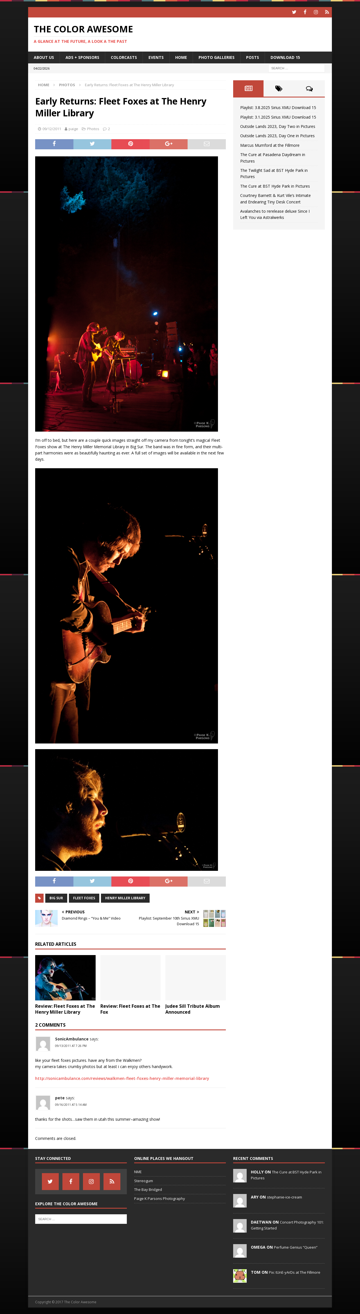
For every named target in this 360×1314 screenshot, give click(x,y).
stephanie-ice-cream (284, 1196)
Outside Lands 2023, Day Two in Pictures (277, 126)
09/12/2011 (51, 128)
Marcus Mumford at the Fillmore (270, 144)
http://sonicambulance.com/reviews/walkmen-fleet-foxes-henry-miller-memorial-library (122, 1078)
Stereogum (143, 1180)
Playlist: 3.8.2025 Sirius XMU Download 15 (278, 107)
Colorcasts (124, 56)
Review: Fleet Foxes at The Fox (130, 1009)
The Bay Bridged (148, 1189)
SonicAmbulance (72, 1038)
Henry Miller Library (125, 897)
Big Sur (56, 897)
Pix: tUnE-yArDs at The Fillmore (294, 1271)
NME (138, 1171)
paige (73, 128)
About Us (44, 56)
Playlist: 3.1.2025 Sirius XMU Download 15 (278, 116)
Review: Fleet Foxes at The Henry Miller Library (65, 1009)
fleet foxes (84, 897)
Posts (252, 56)
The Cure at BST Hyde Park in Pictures (275, 185)
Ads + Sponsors (82, 56)
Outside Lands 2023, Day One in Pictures (277, 135)
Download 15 (285, 56)
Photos (93, 128)
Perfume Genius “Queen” (296, 1246)
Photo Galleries (217, 56)
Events (156, 56)
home (181, 56)
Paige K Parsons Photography (159, 1198)
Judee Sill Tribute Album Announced (192, 1009)
